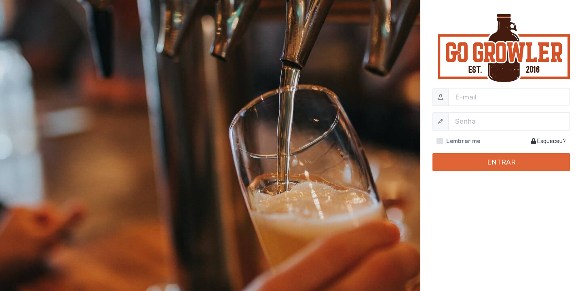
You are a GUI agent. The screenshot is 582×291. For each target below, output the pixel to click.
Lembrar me (463, 141)
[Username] (509, 97)
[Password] (509, 121)
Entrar (501, 162)
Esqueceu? (548, 141)
